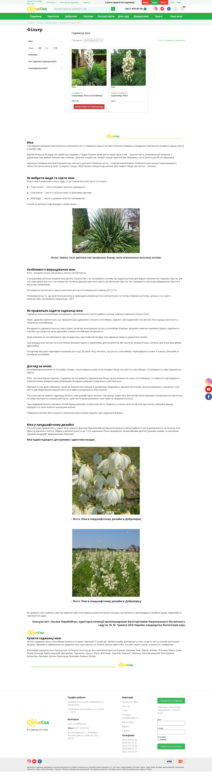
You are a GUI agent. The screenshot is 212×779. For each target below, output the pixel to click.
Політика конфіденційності (130, 716)
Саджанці (36, 16)
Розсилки (161, 737)
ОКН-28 (75, 101)
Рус (172, 2)
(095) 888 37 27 (129, 748)
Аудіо (154, 2)
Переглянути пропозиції (89, 106)
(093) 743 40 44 (129, 751)
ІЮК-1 (113, 101)
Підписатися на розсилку (171, 746)
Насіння (88, 16)
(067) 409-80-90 (134, 8)
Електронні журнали (69, 2)
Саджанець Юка (119, 95)
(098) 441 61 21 (129, 742)
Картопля (53, 16)
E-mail (160, 728)
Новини (162, 739)
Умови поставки (130, 701)
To (53, 48)
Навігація (127, 697)
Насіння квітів (105, 16)
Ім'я (159, 719)
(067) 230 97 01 (78, 728)
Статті (163, 2)
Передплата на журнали (171, 700)
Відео (145, 2)
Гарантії (86, 2)
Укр (178, 2)
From (37, 48)
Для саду (123, 16)
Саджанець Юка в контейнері (87, 95)
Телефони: (128, 735)
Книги (158, 16)
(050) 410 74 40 (129, 745)
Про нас (30, 3)
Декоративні (141, 16)
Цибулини (71, 16)
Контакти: (73, 719)
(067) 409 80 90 (129, 739)
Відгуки (125, 726)
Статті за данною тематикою (171, 40)
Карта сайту (128, 722)
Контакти (51, 2)
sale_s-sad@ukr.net (77, 723)
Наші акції (176, 16)
